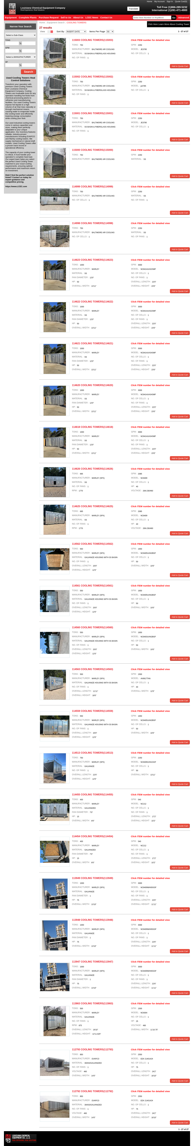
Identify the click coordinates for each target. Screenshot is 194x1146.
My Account (159, 1)
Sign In (170, 1)
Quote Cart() (181, 1)
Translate (133, 8)
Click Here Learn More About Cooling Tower (168, 24)
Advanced (183, 17)
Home (149, 1)
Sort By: (61, 31)
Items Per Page (96, 31)
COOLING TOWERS (76, 22)
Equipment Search (56, 22)
